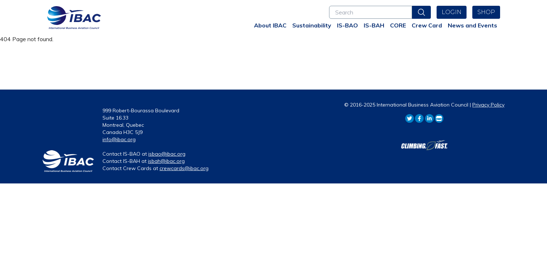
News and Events (472, 25)
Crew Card (427, 25)
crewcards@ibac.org (184, 168)
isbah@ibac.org (166, 161)
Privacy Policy (488, 104)
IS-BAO (347, 25)
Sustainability (311, 25)
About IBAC (270, 25)
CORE (398, 25)
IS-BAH (374, 25)
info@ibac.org (119, 139)
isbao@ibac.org (166, 154)
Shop (486, 12)
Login (451, 12)
